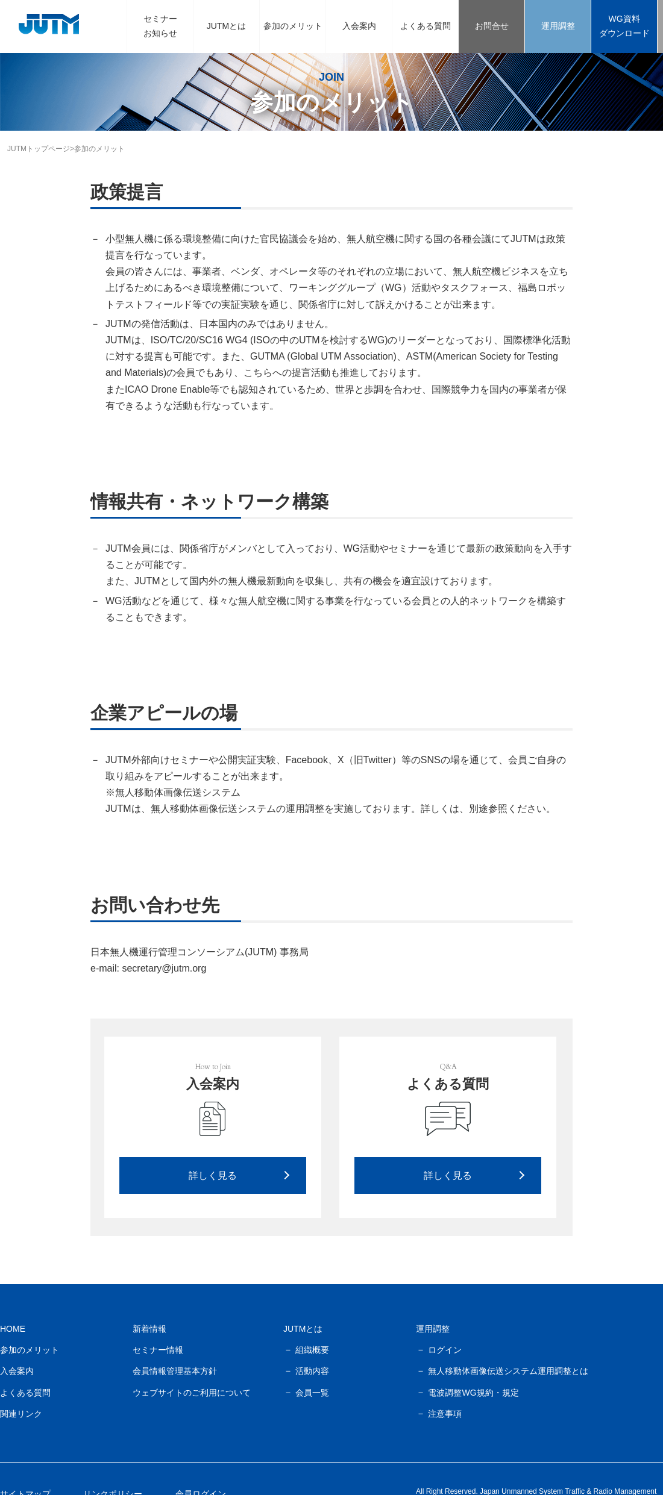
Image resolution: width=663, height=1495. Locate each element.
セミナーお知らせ (160, 26)
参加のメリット (292, 26)
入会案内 (359, 26)
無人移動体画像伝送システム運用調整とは (508, 1371)
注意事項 (445, 1414)
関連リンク (21, 1414)
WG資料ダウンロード (624, 26)
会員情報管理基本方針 (175, 1371)
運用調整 (558, 26)
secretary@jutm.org (164, 968)
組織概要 (312, 1350)
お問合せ (492, 26)
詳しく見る (213, 1175)
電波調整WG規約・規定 (473, 1392)
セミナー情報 (158, 1350)
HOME (12, 1329)
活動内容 (312, 1371)
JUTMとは (226, 26)
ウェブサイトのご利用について (192, 1392)
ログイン (445, 1350)
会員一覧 (312, 1392)
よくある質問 (425, 26)
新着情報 (149, 1329)
